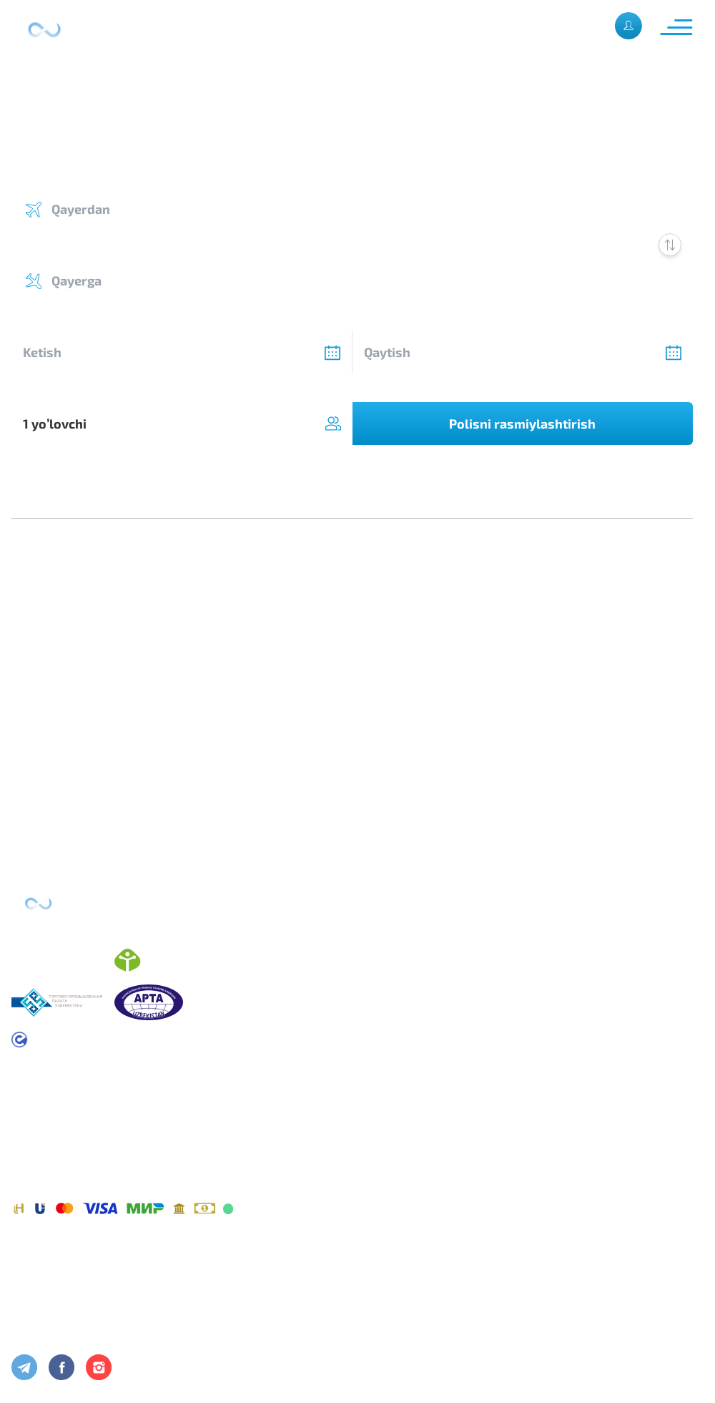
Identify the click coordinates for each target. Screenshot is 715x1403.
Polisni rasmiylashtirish (522, 423)
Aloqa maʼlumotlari (61, 1306)
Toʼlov (26, 1180)
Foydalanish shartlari (66, 1113)
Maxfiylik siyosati (56, 1158)
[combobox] (181, 423)
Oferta (28, 1136)
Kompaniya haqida (59, 1284)
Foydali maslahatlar (63, 1328)
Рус (587, 25)
